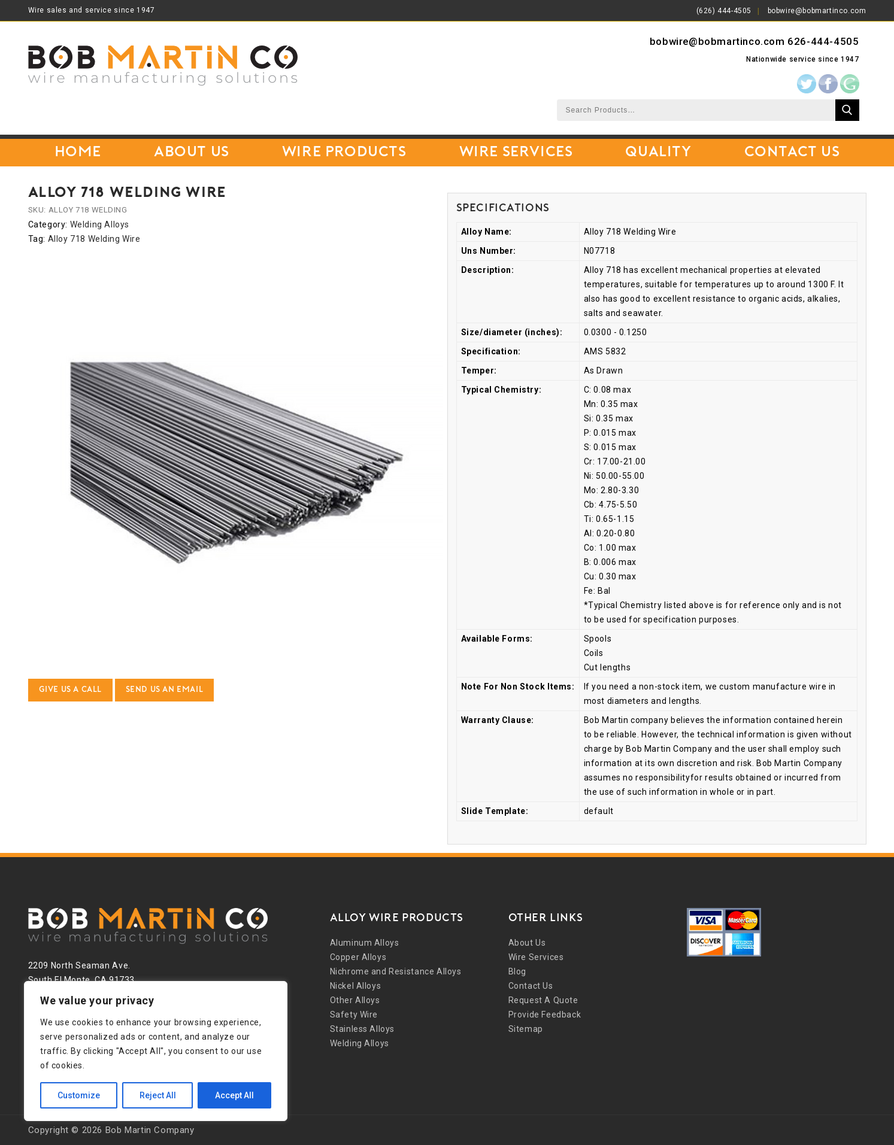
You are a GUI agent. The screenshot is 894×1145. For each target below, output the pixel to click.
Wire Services (516, 152)
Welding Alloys (99, 224)
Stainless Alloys (362, 1029)
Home (77, 152)
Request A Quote (543, 1000)
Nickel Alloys (355, 986)
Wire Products (344, 152)
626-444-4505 (823, 41)
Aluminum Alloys (364, 942)
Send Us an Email (165, 690)
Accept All (234, 1095)
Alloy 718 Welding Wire (94, 239)
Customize (78, 1095)
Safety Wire (354, 1014)
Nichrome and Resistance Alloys (396, 971)
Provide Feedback (544, 1014)
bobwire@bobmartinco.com (817, 11)
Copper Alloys (358, 957)
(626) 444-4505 (723, 11)
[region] (155, 1051)
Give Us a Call (70, 690)
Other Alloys (355, 1000)
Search (847, 110)
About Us (191, 152)
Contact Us (792, 152)
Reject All (158, 1095)
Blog (517, 971)
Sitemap (525, 1029)
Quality (658, 152)
